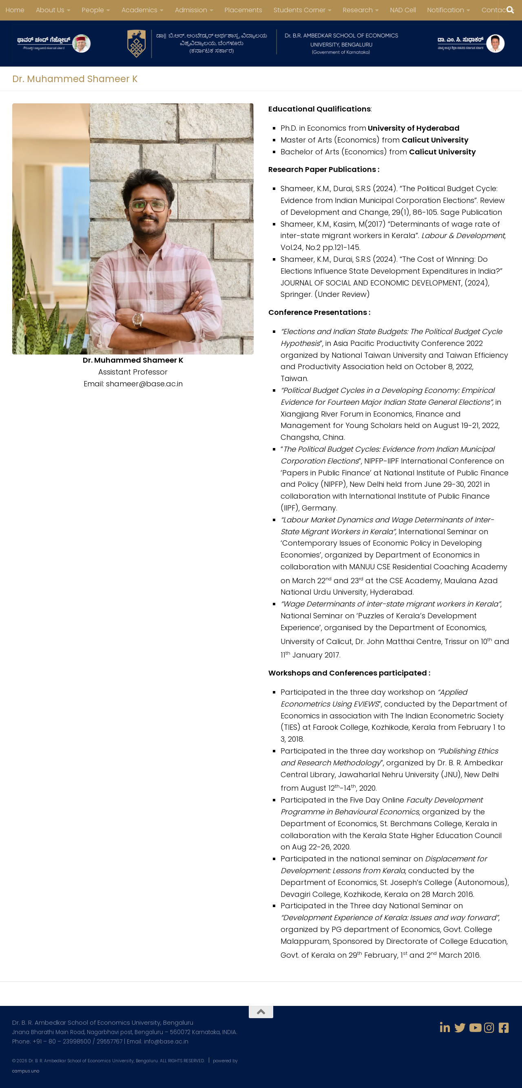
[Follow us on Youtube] (474, 1028)
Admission (191, 10)
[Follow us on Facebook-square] (504, 1028)
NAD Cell (403, 10)
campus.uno (25, 1071)
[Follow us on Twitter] (460, 1028)
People (93, 10)
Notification (445, 10)
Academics (139, 10)
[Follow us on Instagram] (489, 1028)
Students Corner (299, 10)
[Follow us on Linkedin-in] (445, 1028)
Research (358, 10)
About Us (50, 10)
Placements (243, 10)
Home (15, 10)
